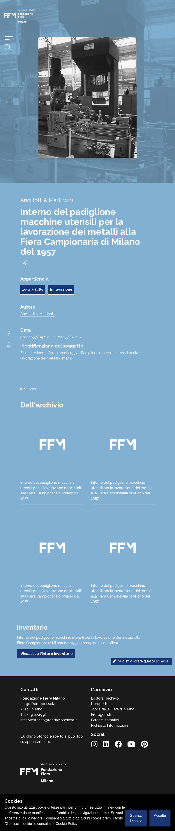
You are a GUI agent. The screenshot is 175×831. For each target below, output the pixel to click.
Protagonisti (101, 714)
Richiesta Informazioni (109, 725)
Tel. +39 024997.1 (34, 714)
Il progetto (100, 704)
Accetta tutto (160, 818)
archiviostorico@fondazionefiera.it (48, 720)
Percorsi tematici (105, 720)
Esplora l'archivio (105, 698)
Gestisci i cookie (136, 818)
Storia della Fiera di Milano (113, 709)
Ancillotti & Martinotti (37, 314)
